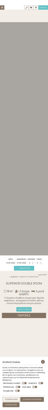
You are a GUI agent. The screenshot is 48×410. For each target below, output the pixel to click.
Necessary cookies (15, 383)
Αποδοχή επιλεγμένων (32, 399)
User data (29, 387)
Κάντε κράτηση (24, 309)
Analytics (35, 383)
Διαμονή (14, 276)
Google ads (11, 390)
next (45, 275)
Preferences (11, 387)
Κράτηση (43, 7)
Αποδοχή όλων (11, 405)
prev (40, 275)
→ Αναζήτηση (24, 268)
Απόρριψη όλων (11, 399)
